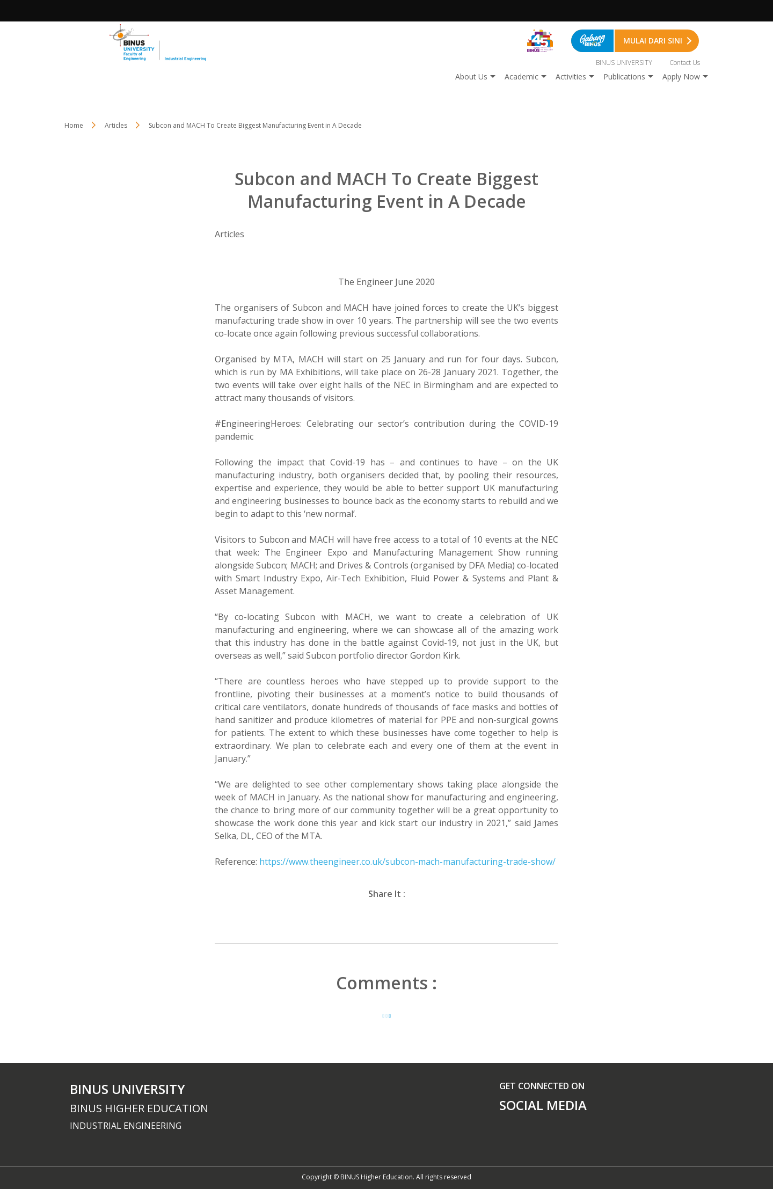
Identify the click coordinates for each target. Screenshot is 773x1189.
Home (73, 125)
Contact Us (684, 62)
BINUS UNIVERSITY (624, 62)
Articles (116, 125)
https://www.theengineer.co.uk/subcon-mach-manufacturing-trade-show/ (407, 861)
